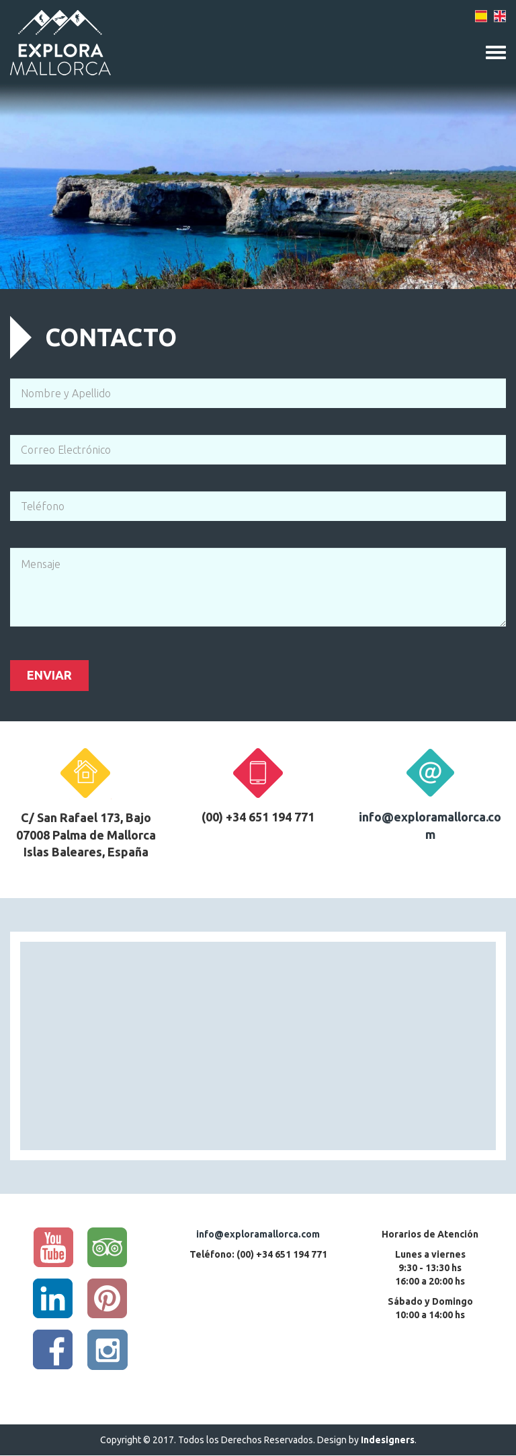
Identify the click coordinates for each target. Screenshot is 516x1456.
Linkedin (53, 1299)
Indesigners (388, 1439)
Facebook (53, 1350)
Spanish (481, 16)
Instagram (107, 1350)
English (499, 16)
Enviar (49, 675)
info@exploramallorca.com (258, 1234)
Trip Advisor (107, 1247)
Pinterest (107, 1299)
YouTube (53, 1247)
